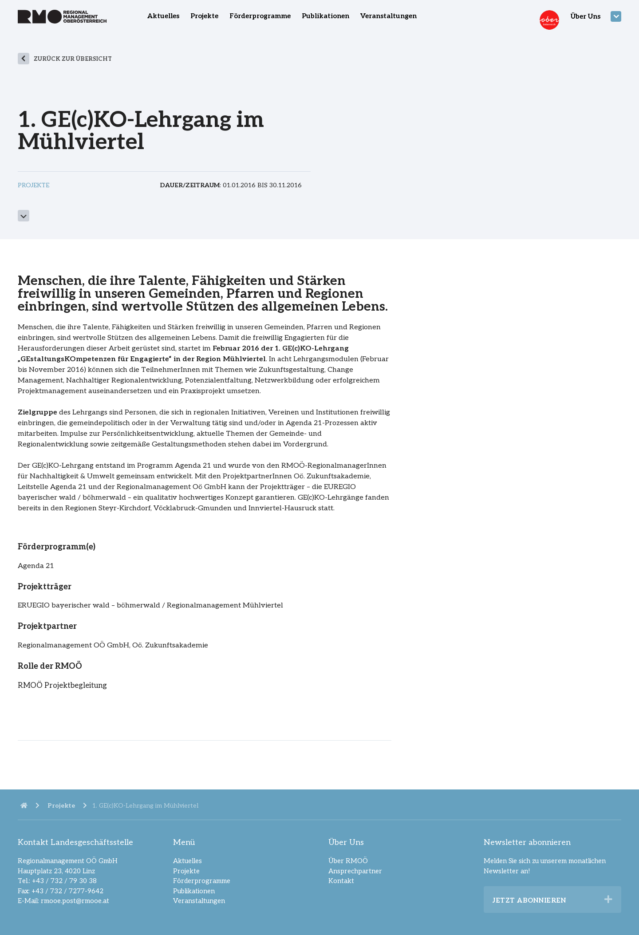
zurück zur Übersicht (73, 59)
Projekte (186, 871)
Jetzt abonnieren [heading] (529, 900)
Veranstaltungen (199, 901)
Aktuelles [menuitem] (163, 16)
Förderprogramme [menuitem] (260, 16)
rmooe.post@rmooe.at (75, 901)
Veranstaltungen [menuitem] (388, 16)
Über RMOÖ (348, 861)
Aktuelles (187, 861)
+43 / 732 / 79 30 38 (64, 881)
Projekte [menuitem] (204, 16)
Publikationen (194, 891)
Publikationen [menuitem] (325, 16)
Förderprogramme (201, 881)
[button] (608, 899)
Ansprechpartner (355, 871)
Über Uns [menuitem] (585, 16)
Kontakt (341, 881)
